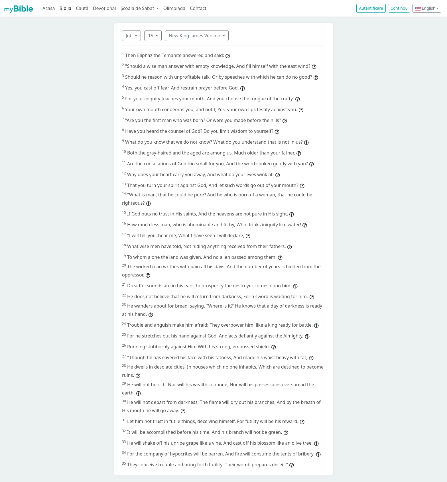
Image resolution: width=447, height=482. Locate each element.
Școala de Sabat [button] (138, 8)
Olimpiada (174, 8)
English (425, 8)
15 (151, 35)
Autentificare (371, 8)
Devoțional (104, 8)
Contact (198, 8)
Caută (82, 8)
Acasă (48, 8)
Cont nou (399, 8)
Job (130, 35)
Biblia (66, 8)
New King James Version (195, 35)
